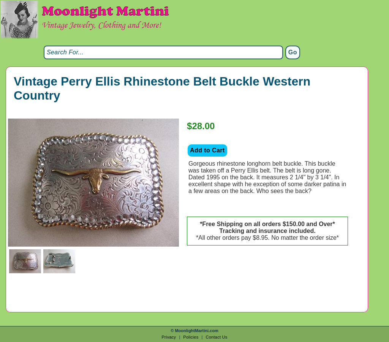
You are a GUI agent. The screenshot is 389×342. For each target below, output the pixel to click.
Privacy (168, 337)
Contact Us (216, 337)
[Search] (163, 52)
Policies (190, 337)
